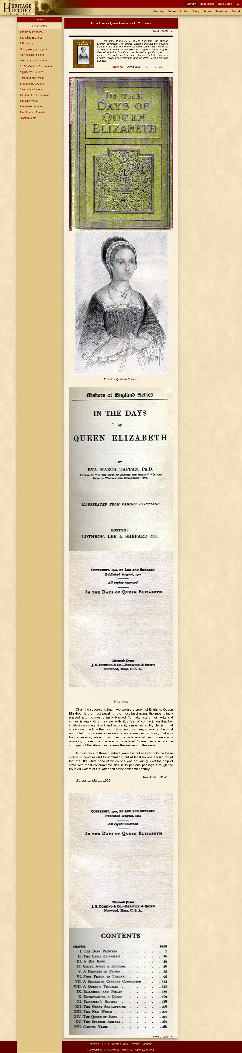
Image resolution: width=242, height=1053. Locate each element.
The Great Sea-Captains (34, 95)
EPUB (158, 66)
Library (191, 3)
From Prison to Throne (33, 60)
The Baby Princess (31, 31)
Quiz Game (225, 3)
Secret (236, 11)
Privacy (135, 1043)
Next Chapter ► (163, 31)
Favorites (222, 11)
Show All (117, 66)
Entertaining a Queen (32, 83)
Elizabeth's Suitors (31, 89)
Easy (196, 11)
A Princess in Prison (32, 54)
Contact (147, 1043)
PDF (146, 66)
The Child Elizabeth (31, 37)
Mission (94, 1043)
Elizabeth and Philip (31, 77)
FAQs (105, 1043)
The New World (29, 100)
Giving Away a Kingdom (34, 49)
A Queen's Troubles (31, 72)
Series (207, 11)
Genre (172, 11)
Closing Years (28, 118)
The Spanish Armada (32, 112)
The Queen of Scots (32, 106)
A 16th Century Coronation (36, 66)
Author (184, 11)
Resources (207, 3)
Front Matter (39, 26)
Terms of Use (120, 1043)
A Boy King (26, 43)
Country (158, 11)
